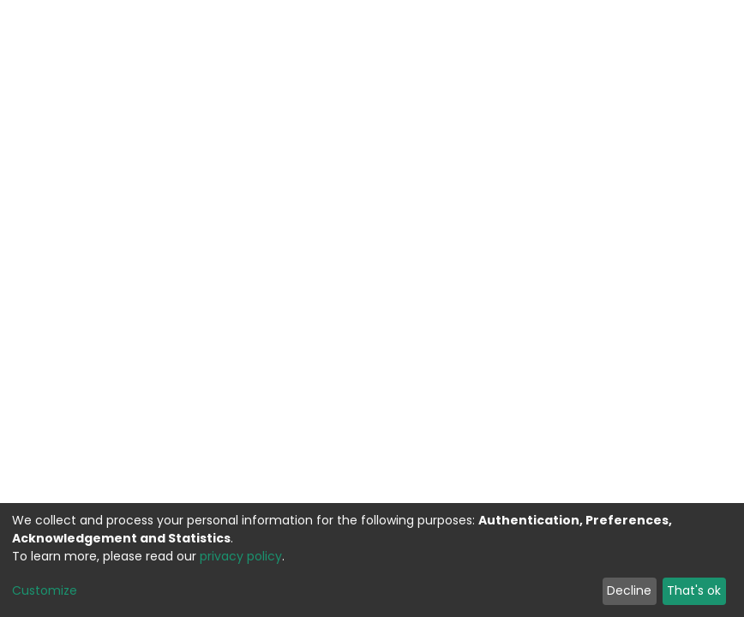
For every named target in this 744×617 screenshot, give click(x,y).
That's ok (694, 590)
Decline (629, 590)
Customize (44, 590)
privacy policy (241, 556)
